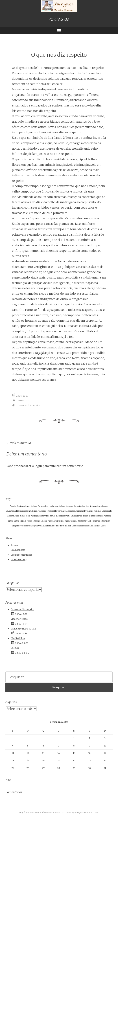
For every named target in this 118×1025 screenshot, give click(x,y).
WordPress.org (19, 559)
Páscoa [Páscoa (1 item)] (51, 521)
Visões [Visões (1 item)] (103, 526)
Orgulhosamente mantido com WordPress (39, 812)
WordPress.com (90, 812)
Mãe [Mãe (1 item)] (42, 516)
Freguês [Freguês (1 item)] (50, 511)
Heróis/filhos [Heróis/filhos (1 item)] (59, 511)
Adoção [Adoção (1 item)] (13, 506)
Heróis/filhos (18, 638)
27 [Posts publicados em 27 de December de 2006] (43, 768)
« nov (8, 779)
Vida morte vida (18, 443)
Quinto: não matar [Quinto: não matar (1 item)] (62, 521)
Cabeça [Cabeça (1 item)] (55, 506)
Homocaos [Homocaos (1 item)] (70, 511)
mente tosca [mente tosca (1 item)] (25, 516)
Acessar (15, 545)
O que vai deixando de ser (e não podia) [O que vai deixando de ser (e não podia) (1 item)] (82, 516)
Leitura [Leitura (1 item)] (10, 516)
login (38, 466)
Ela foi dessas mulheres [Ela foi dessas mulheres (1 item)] (26, 511)
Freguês (15, 648)
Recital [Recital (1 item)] (74, 521)
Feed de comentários (21, 554)
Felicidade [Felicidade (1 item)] (42, 511)
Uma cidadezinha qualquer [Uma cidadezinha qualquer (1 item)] (50, 526)
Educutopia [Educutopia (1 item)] (11, 511)
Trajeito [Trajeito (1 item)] (15, 526)
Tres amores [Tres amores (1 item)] (24, 526)
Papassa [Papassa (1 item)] (107, 516)
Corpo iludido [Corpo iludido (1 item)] (79, 506)
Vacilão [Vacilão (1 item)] (97, 526)
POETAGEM (59, 19)
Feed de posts (18, 550)
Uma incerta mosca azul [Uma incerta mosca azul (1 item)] (82, 526)
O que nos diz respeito (28, 405)
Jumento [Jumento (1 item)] (97, 511)
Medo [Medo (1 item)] (16, 516)
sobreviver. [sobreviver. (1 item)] (105, 521)
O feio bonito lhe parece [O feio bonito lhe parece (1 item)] (54, 516)
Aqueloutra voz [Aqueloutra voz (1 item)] (45, 506)
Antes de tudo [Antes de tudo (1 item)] (31, 506)
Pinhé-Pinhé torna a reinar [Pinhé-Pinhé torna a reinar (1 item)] (20, 521)
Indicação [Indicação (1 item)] (79, 511)
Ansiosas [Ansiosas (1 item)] (21, 506)
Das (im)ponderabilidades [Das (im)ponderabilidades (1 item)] (97, 506)
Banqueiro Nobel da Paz (23, 628)
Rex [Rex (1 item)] (89, 521)
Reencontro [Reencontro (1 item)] (83, 521)
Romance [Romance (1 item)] (96, 521)
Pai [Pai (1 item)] (101, 516)
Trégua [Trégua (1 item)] (34, 526)
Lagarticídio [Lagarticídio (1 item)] (107, 511)
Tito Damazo (23, 400)
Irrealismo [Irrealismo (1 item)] (88, 511)
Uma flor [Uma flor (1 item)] (67, 526)
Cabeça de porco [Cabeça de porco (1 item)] (66, 506)
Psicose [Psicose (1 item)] (44, 521)
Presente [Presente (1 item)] (36, 521)
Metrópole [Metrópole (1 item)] (35, 516)
